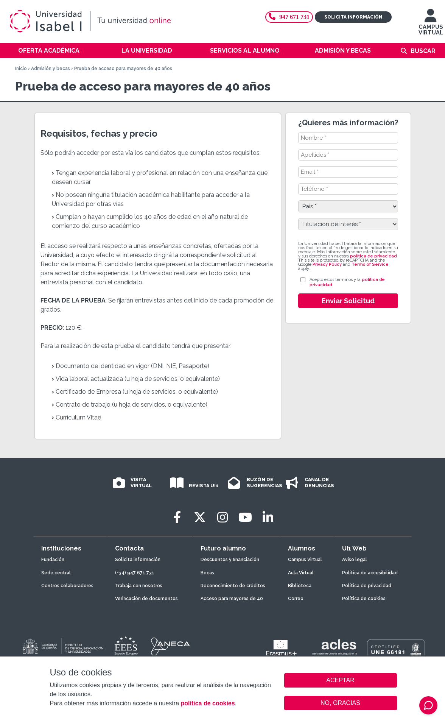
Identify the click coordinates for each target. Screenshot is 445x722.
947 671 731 (289, 17)
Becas (207, 572)
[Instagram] (222, 517)
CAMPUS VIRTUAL (431, 25)
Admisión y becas (343, 50)
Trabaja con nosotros (138, 585)
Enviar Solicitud (348, 301)
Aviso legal (354, 559)
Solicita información (353, 17)
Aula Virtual (301, 572)
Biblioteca (299, 585)
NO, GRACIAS (340, 703)
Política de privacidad (366, 585)
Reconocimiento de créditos (233, 585)
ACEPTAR (340, 680)
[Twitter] (200, 517)
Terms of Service (370, 264)
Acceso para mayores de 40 (232, 598)
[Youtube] (245, 517)
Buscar (423, 51)
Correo (295, 598)
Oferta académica (48, 50)
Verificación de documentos (146, 598)
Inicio (21, 68)
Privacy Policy (327, 264)
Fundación (52, 559)
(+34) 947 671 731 (134, 572)
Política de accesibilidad (370, 572)
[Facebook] (177, 517)
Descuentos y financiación (230, 559)
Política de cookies (364, 598)
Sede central (56, 572)
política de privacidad (373, 256)
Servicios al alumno (245, 50)
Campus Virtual (305, 559)
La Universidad (146, 50)
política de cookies (207, 703)
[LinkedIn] (268, 517)
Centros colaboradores (67, 585)
